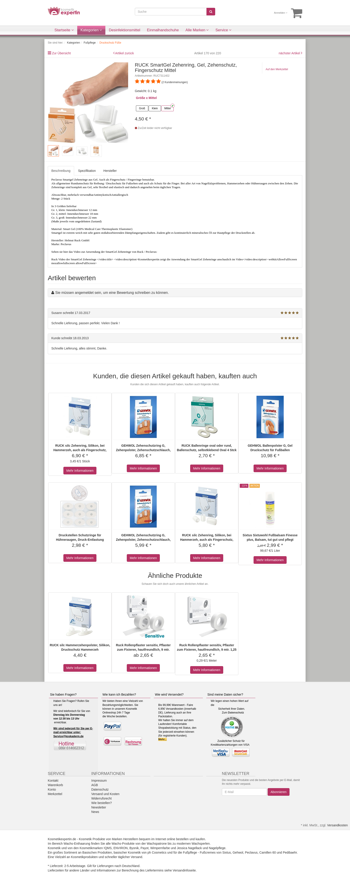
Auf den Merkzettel (277, 69)
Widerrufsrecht (101, 798)
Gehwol (238, 852)
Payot (145, 848)
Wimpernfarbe (160, 848)
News (95, 812)
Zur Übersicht (61, 53)
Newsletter (98, 807)
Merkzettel (55, 794)
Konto (52, 789)
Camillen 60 (267, 852)
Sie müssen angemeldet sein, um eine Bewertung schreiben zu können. (112, 293)
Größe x (142, 98)
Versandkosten (337, 825)
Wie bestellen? (101, 803)
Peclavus (251, 852)
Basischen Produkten (97, 852)
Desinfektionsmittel (124, 30)
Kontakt (53, 780)
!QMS (108, 848)
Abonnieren (279, 792)
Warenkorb (55, 785)
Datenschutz (236, 712)
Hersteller (110, 171)
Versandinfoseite (184, 870)
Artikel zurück (124, 53)
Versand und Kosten (105, 794)
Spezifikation (87, 171)
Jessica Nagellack (189, 848)
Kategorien (91, 30)
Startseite (64, 30)
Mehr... (162, 739)
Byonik (134, 848)
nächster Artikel (290, 53)
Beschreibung (61, 171)
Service (223, 30)
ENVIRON (120, 848)
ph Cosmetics (157, 852)
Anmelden (281, 12)
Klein (155, 108)
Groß (142, 108)
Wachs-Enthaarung (77, 843)
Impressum (99, 780)
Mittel (167, 108)
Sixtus (226, 852)
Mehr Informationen (79, 470)
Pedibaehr (290, 852)
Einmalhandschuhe (163, 30)
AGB (94, 785)
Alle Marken (197, 30)
